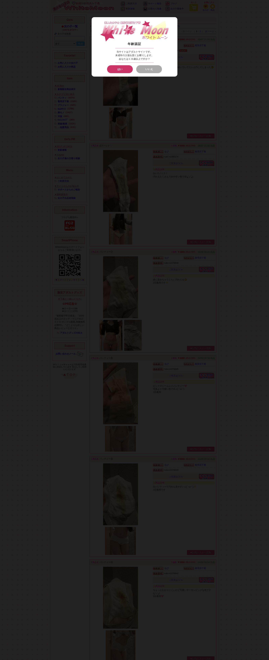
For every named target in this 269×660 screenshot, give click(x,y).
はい (119, 69)
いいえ (149, 69)
